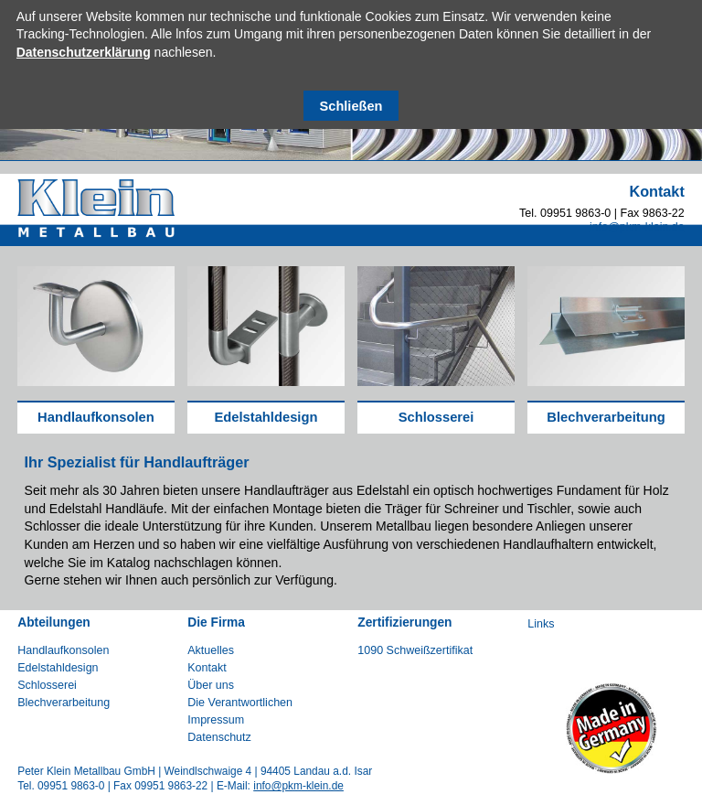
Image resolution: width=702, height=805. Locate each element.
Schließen (351, 106)
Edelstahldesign (265, 417)
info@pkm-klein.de (637, 226)
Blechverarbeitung (606, 417)
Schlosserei (436, 417)
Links (540, 623)
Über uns (210, 685)
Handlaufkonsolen (95, 417)
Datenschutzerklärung (83, 52)
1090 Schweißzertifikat (415, 650)
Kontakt (206, 667)
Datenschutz (219, 737)
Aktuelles (210, 650)
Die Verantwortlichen (239, 702)
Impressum (215, 720)
